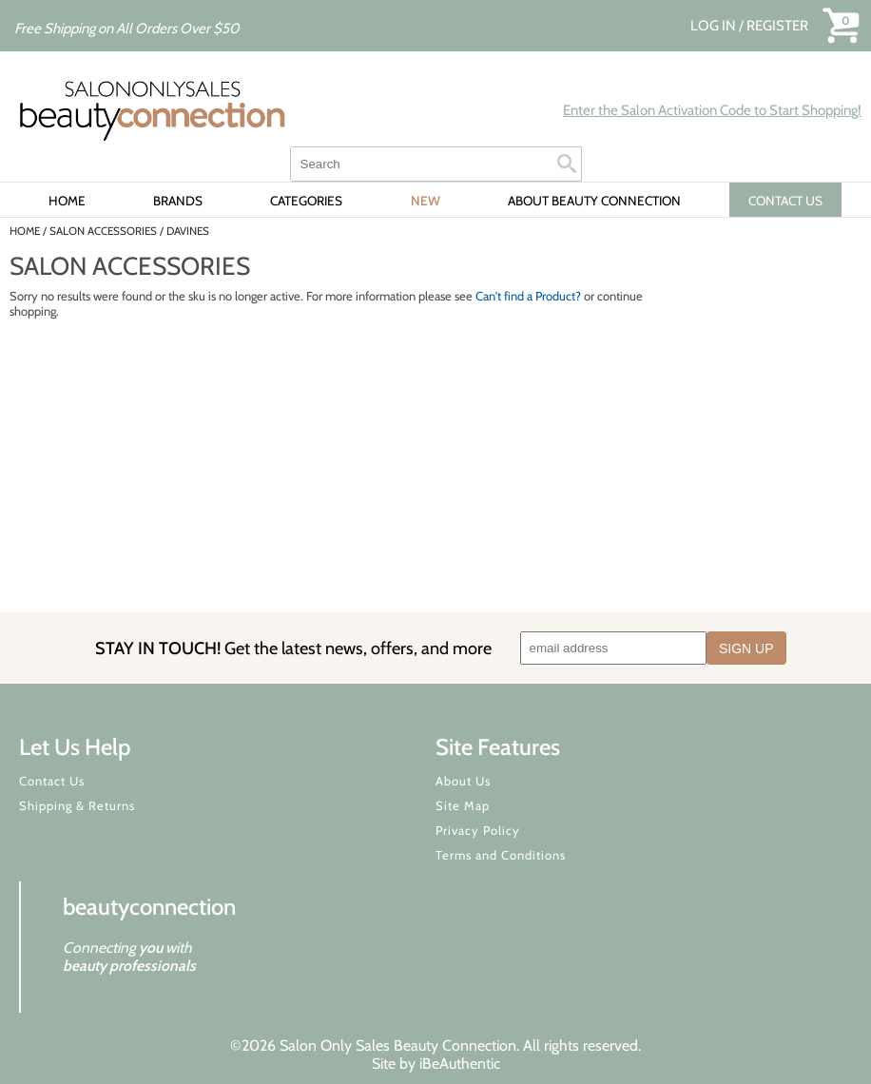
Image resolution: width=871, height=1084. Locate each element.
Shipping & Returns (77, 805)
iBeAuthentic (459, 1064)
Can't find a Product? (528, 295)
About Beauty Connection (594, 200)
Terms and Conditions (501, 854)
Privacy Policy (478, 830)
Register (777, 25)
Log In (714, 25)
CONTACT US (785, 200)
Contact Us (52, 780)
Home (67, 200)
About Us (463, 780)
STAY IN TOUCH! (293, 648)
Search (566, 163)
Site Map (463, 805)
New (425, 200)
